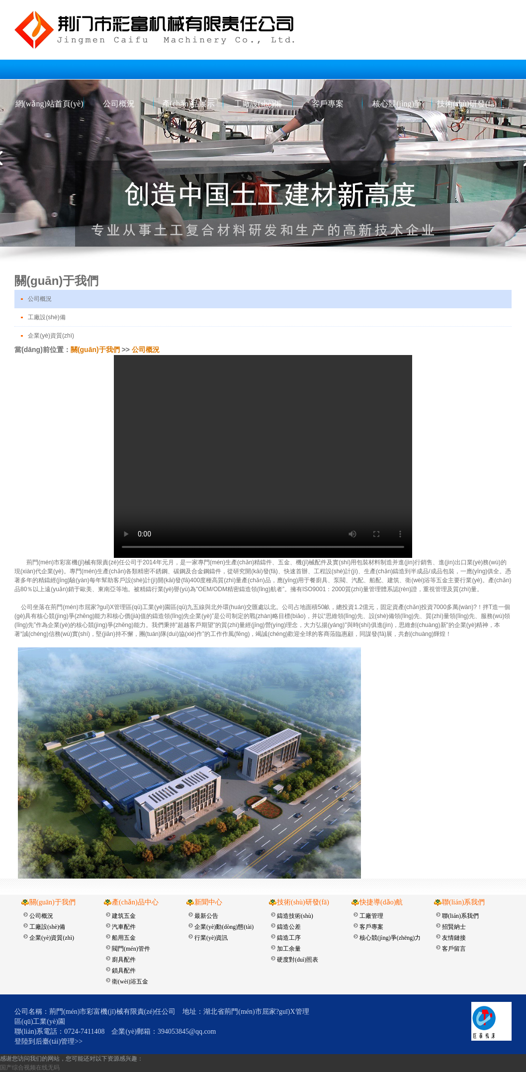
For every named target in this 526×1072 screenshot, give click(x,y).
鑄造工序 (289, 937)
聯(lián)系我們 (463, 902)
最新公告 (206, 915)
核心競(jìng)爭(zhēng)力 (397, 105)
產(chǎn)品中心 (135, 902)
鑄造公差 (289, 926)
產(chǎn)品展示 (188, 103)
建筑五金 (124, 915)
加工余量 (289, 948)
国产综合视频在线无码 (30, 1067)
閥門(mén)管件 (131, 948)
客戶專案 (328, 103)
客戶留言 (454, 948)
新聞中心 (208, 902)
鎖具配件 (124, 970)
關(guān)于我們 (95, 350)
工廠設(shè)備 (258, 103)
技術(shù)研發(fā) (467, 103)
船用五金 (124, 937)
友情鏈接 (454, 937)
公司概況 (119, 103)
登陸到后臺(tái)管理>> (48, 1041)
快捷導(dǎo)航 (381, 902)
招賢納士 (454, 926)
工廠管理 (371, 915)
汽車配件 (124, 926)
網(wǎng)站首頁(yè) (49, 103)
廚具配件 (124, 959)
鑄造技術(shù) (295, 915)
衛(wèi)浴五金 (130, 981)
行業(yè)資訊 (211, 937)
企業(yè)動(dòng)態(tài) (224, 926)
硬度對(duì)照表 (297, 959)
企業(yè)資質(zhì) (51, 335)
